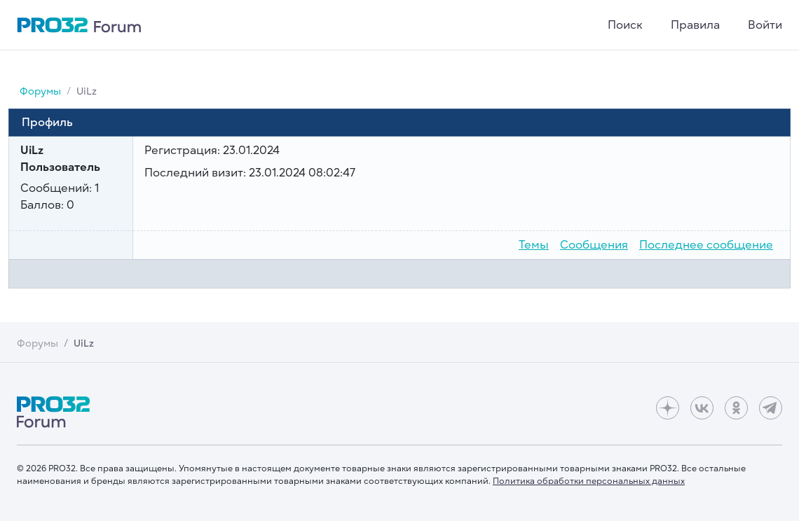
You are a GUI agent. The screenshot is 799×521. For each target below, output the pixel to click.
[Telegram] (770, 407)
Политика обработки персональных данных (589, 481)
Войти (765, 25)
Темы (534, 245)
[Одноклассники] (736, 407)
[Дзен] (667, 407)
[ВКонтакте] (701, 407)
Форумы (40, 91)
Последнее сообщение (706, 245)
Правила (695, 25)
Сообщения (594, 245)
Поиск (625, 25)
